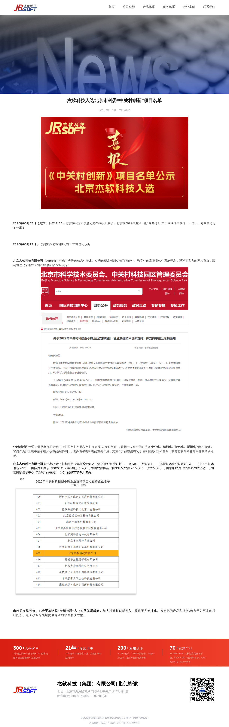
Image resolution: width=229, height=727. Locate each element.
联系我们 (209, 6)
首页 (112, 6)
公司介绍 (129, 6)
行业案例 (189, 6)
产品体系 (149, 6)
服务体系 (169, 6)
